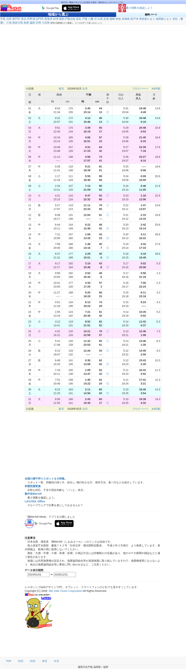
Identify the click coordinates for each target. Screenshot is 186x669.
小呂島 (46, 22)
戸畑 (84, 18)
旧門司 (40, 18)
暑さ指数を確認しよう (135, 7)
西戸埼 (134, 18)
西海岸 (48, 18)
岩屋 (106, 18)
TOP (8, 661)
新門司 (16, 18)
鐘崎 (112, 18)
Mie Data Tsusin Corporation (65, 590)
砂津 (55, 18)
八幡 (90, 18)
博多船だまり (147, 18)
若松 (78, 18)
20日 (32, 661)
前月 (61, 88)
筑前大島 (17, 22)
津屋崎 (126, 18)
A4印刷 (156, 88)
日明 (38, 22)
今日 (56, 661)
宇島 (3, 18)
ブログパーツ (140, 88)
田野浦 (31, 18)
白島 (100, 18)
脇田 (32, 22)
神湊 (118, 18)
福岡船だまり (164, 18)
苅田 (9, 18)
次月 (85, 88)
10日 (21, 661)
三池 (9, 22)
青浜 (23, 18)
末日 (44, 661)
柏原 (26, 22)
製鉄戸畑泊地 (67, 18)
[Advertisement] (93, 55)
